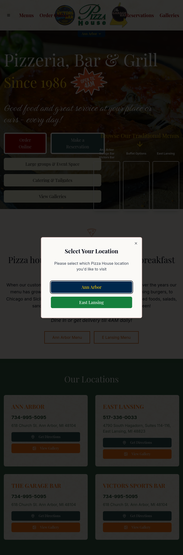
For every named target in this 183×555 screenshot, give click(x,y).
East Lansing (91, 302)
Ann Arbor (91, 287)
